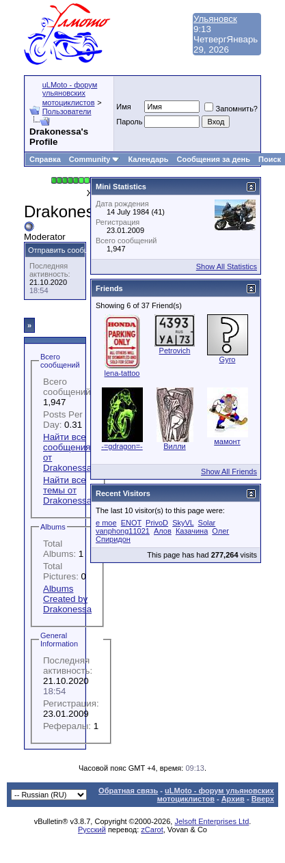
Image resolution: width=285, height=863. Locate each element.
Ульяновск (215, 19)
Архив (233, 799)
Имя (123, 106)
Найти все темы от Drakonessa (67, 490)
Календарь (148, 159)
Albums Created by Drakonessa (67, 599)
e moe (106, 523)
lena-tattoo (122, 373)
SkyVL (182, 523)
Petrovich (175, 350)
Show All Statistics (226, 266)
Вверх (263, 799)
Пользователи (67, 111)
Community (94, 159)
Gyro (227, 359)
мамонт (227, 441)
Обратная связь (128, 790)
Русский (92, 829)
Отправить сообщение (67, 250)
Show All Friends (229, 471)
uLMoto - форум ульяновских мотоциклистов (70, 94)
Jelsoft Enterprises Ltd (211, 821)
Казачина (192, 531)
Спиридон (113, 539)
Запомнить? (231, 109)
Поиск (269, 159)
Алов (163, 531)
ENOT (131, 523)
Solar (207, 523)
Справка (45, 159)
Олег (220, 531)
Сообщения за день (213, 159)
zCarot (152, 829)
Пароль (129, 122)
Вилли (174, 446)
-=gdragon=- (122, 446)
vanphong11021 (123, 531)
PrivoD (157, 523)
